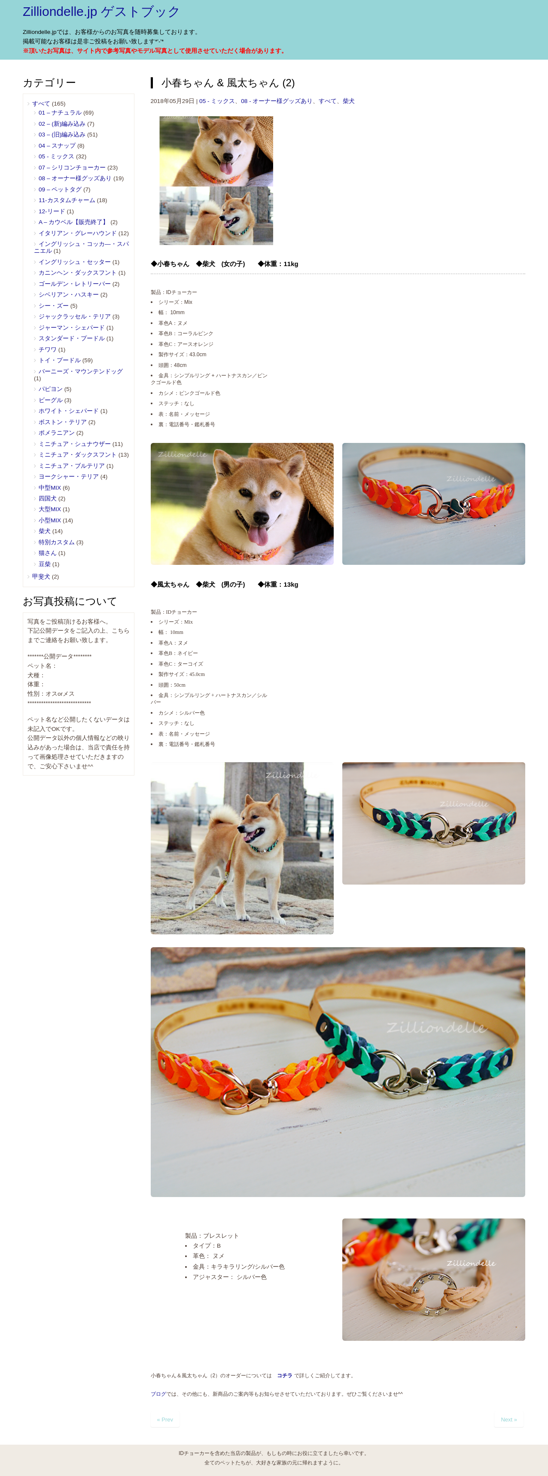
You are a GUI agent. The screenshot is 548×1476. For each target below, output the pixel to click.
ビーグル (51, 400)
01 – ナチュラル (60, 112)
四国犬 (48, 498)
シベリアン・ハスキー (69, 294)
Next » (509, 1419)
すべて (328, 101)
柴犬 (349, 101)
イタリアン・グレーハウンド (78, 233)
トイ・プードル (60, 360)
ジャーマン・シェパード (72, 327)
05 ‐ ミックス (217, 101)
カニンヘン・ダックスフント (78, 273)
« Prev (165, 1419)
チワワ (48, 349)
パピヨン (51, 389)
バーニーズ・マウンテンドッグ (81, 371)
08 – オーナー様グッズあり (75, 178)
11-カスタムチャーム (67, 200)
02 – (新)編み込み (62, 124)
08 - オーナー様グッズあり (277, 101)
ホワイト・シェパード (69, 411)
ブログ (158, 1394)
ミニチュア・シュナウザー (75, 444)
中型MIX (50, 488)
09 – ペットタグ (60, 189)
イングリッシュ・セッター (75, 262)
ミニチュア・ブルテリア (72, 466)
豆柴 (45, 564)
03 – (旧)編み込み (62, 134)
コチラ (284, 1376)
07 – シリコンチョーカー (72, 167)
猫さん (48, 553)
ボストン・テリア (63, 422)
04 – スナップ (57, 145)
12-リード (52, 211)
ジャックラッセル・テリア (75, 316)
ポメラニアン (57, 433)
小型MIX (50, 520)
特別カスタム (57, 542)
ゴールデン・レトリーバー (75, 284)
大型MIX (50, 509)
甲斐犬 (41, 576)
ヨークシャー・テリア (69, 476)
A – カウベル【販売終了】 (74, 222)
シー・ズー (54, 306)
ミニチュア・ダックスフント (78, 455)
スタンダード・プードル (72, 338)
